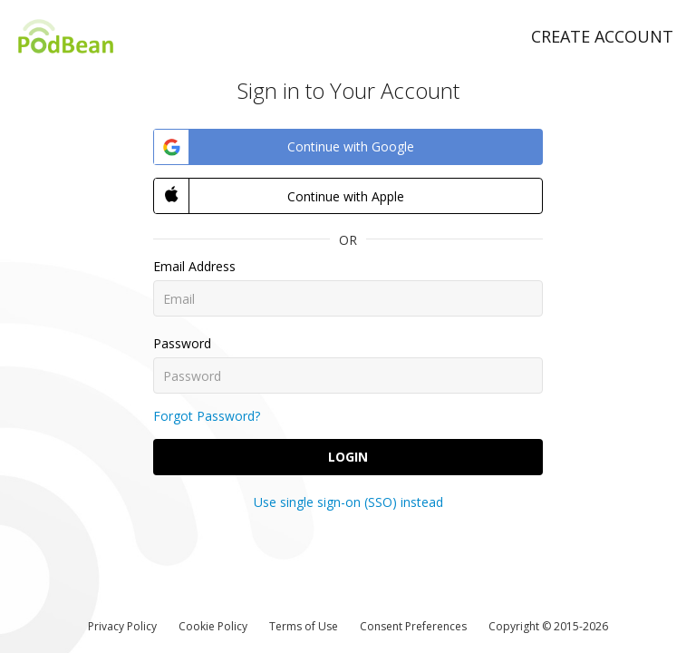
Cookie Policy (213, 626)
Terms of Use (303, 626)
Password (182, 343)
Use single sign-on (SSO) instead (348, 502)
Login (348, 456)
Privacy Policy (122, 626)
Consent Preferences (413, 626)
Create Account (602, 36)
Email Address (194, 266)
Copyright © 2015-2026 (548, 626)
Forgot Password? (206, 415)
